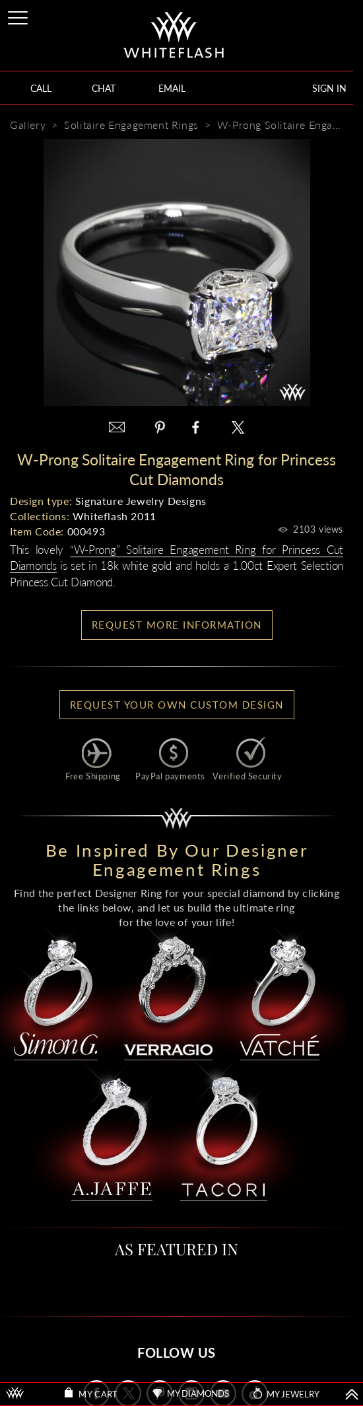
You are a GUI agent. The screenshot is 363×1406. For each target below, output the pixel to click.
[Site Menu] (19, 15)
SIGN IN (329, 88)
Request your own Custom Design (177, 705)
